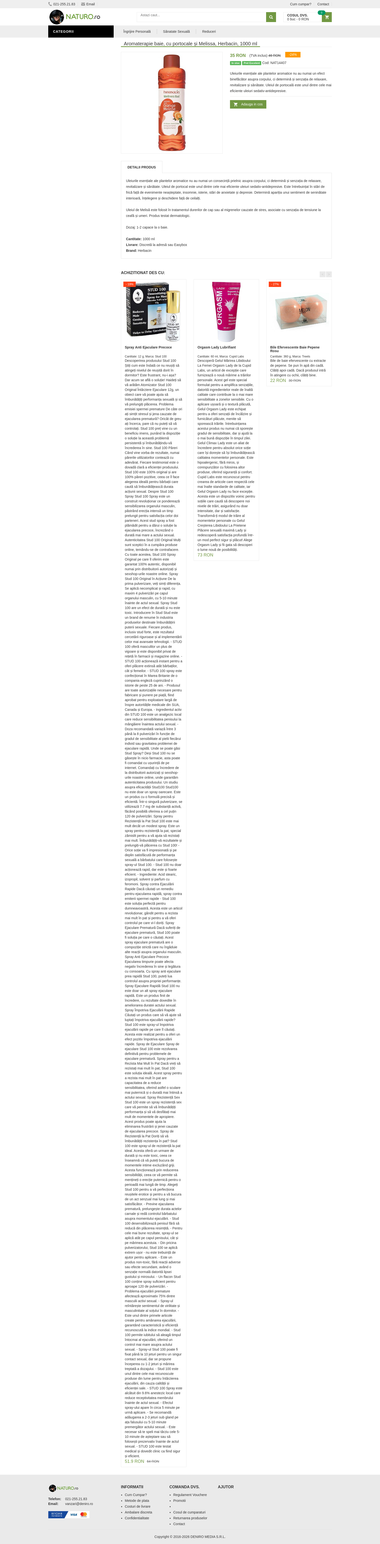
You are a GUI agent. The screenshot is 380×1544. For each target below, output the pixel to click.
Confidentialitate (137, 1518)
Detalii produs (141, 167)
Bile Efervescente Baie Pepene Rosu (295, 349)
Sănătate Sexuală (71, 56)
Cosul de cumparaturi (189, 1512)
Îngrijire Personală (74, 71)
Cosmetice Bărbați (72, 93)
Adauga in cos (252, 104)
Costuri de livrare (137, 1506)
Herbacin (144, 251)
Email (88, 4)
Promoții (62, 64)
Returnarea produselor (190, 1518)
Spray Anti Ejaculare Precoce (148, 347)
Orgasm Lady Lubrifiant (217, 347)
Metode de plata (137, 1501)
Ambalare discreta (138, 1512)
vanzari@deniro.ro (79, 1504)
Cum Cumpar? (136, 1495)
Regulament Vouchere (190, 1495)
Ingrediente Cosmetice (76, 78)
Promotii (179, 1501)
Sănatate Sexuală (176, 31)
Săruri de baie (68, 42)
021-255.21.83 (61, 4)
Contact (323, 4)
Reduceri (209, 31)
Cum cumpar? (300, 4)
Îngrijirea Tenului (71, 85)
